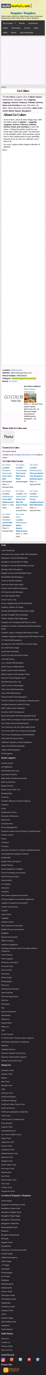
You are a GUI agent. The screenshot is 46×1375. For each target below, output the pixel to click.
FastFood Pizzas (8, 1108)
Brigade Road (7, 1242)
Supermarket (6, 1023)
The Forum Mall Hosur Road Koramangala (18, 731)
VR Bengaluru (7, 753)
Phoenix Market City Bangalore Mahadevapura (36, 476)
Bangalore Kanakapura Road (13, 1205)
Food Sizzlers (6, 1123)
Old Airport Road (8, 1295)
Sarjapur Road (7, 1310)
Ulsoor (4, 1314)
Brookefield (5, 1246)
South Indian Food (8, 1180)
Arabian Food (6, 1074)
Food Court (5, 1116)
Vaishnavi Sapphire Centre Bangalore (16, 742)
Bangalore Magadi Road (11, 1212)
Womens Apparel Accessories (24, 378)
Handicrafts (6, 857)
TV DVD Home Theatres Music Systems (17, 1038)
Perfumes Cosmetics (9, 962)
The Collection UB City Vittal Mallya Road (18, 727)
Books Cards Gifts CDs (10, 789)
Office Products (7, 941)
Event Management (9, 827)
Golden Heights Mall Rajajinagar (14, 618)
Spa (3, 1008)
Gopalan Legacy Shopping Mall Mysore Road (19, 632)
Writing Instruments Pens (11, 1061)
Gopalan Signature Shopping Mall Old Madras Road (22, 636)
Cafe (3, 1089)
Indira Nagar (6, 1261)
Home (3, 87)
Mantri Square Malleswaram (21, 528)
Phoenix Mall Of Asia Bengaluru (14, 697)
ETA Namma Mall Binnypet (12, 592)
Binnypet (4, 1238)
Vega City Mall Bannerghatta (13, 746)
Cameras (5, 797)
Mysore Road (6, 1291)
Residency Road (8, 1306)
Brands (22, 23)
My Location (8, 23)
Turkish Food (6, 1187)
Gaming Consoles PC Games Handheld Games (20, 850)
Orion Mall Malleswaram (11, 693)
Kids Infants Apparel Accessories (14, 895)
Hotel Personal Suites (10, 876)
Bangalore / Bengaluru (23, 13)
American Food (7, 1070)
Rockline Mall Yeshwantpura (12, 712)
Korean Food (6, 1146)
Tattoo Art (5, 1027)
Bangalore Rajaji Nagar (10, 1216)
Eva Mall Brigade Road (10, 596)
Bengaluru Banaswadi (10, 1235)
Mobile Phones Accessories (12, 929)
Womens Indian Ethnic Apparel (13, 1057)
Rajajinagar (6, 1303)
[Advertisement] (23, 60)
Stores (13, 32)
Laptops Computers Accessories (14, 903)
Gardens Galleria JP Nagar (12, 607)
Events (27, 28)
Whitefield (34, 496)
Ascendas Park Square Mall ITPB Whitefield (19, 554)
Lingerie (4, 910)
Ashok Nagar (6, 1201)
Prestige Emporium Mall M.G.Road (15, 704)
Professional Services (10, 989)
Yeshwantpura (7, 1329)
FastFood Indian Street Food (13, 1104)
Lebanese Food (7, 1150)
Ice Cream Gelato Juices (11, 1134)
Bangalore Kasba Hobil (10, 1208)
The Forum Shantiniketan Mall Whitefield (17, 735)
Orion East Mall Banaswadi (12, 689)
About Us (5, 1338)
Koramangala (21, 470)
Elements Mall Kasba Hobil (12, 584)
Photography (6, 981)
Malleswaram (16, 370)
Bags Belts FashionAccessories (14, 778)
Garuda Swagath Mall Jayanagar (14, 615)
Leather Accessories (9, 907)
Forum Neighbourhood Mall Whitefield (36, 502)
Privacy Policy (7, 1346)
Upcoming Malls (26, 32)
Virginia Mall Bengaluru (10, 750)
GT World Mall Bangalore (11, 640)
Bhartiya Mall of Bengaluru (12, 569)
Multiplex (4, 933)
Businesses (33, 23)
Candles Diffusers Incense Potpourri (16, 801)
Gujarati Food (6, 1127)
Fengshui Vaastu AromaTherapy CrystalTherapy (20, 831)
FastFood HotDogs (9, 1100)
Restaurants (6, 1172)
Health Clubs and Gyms (11, 861)
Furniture (5, 846)
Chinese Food (7, 1093)
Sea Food (5, 1176)
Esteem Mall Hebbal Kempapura (14, 588)
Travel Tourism (7, 1034)
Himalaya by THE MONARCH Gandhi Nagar (19, 644)
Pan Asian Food (7, 1168)
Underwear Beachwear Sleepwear (15, 1042)
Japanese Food (7, 1142)
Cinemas (4, 805)
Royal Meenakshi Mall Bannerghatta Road (18, 716)
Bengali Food (6, 1085)
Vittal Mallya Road (8, 1322)
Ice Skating (5, 884)
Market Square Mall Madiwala (13, 670)
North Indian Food (8, 1165)
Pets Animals (6, 970)
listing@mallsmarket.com (24, 455)
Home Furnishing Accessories (13, 873)
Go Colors (13, 381)
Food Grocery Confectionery (12, 1119)
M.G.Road (5, 1276)
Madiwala (5, 1280)
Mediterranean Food (9, 1153)
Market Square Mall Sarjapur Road (15, 674)
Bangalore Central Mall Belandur (14, 558)
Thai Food (5, 1184)
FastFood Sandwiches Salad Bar (14, 1112)
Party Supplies (7, 959)
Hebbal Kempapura (9, 1257)
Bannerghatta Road (9, 1227)
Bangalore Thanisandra (10, 1220)
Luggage (4, 918)
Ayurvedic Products (9, 774)
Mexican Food (7, 1157)
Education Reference (9, 816)
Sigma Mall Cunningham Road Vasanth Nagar (20, 719)
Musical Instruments (9, 937)
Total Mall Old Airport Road (12, 738)
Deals (5, 28)
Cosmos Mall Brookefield (11, 581)
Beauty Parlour (7, 786)
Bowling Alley (6, 793)
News (36, 28)
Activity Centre (7, 763)
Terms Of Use (7, 1350)
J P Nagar (5, 1265)
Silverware (5, 1004)
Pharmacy (5, 974)
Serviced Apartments (9, 996)
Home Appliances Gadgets (12, 869)
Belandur (5, 1231)
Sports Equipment (8, 1011)
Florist (3, 839)
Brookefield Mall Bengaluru (12, 577)
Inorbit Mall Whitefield (10, 651)
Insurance (5, 888)
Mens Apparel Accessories (12, 926)
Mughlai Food (6, 1161)
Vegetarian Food (8, 1191)
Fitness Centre (7, 835)
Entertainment (7, 824)
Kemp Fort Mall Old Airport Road (21, 502)
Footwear (5, 842)
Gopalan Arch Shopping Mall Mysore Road (18, 622)
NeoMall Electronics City (11, 682)
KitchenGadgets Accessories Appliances (17, 899)
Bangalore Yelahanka (10, 1223)
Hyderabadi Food (8, 1131)
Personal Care (7, 966)
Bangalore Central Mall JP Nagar (14, 562)
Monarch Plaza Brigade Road (13, 678)
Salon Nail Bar (7, 993)
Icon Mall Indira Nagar (10, 648)
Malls (5, 32)
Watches (4, 1045)
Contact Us (5, 1342)
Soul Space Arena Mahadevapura (15, 723)
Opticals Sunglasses (9, 944)
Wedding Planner (8, 1049)
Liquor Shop (6, 914)
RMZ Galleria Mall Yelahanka (13, 708)
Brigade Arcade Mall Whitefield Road (16, 573)
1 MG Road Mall (7, 550)
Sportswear (6, 1015)
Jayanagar (5, 1269)
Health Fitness (7, 865)
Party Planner (6, 955)
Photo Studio (6, 977)
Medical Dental (7, 922)
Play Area (5, 985)
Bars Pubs (5, 1081)
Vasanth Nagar (7, 1318)
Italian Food (6, 1138)
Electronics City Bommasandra (13, 1250)
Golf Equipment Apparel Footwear (15, 854)
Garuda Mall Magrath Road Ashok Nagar (17, 611)
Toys (3, 1030)
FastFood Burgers (8, 1097)
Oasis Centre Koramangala (12, 685)
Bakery (4, 1078)
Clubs (3, 808)
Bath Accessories (8, 782)
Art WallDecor (7, 767)
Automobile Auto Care (10, 771)
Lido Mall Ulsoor (7, 659)
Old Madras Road (8, 1299)
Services (4, 1000)
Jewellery (5, 892)
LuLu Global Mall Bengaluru (12, 663)
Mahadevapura (36, 470)
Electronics (5, 820)
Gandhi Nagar (7, 1254)
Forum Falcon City (8, 600)
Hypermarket (6, 880)
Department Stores (9, 812)
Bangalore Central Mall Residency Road (17, 565)
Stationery (5, 1019)
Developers (16, 28)
